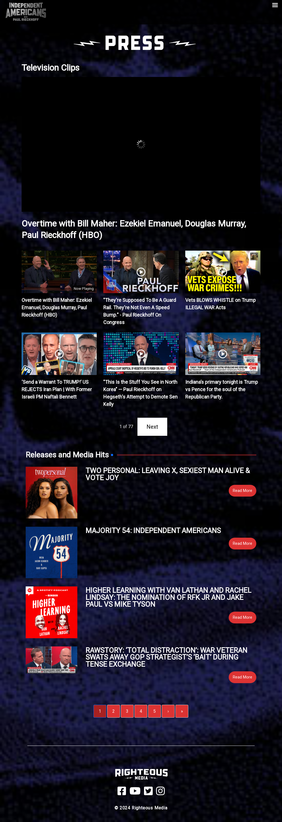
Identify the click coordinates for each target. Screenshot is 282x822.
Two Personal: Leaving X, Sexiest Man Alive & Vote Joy (168, 474)
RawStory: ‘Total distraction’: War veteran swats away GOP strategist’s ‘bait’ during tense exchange (166, 657)
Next (152, 426)
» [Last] (182, 711)
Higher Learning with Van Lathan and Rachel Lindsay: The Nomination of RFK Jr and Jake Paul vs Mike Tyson (168, 597)
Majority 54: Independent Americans (153, 530)
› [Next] (168, 711)
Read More (242, 490)
